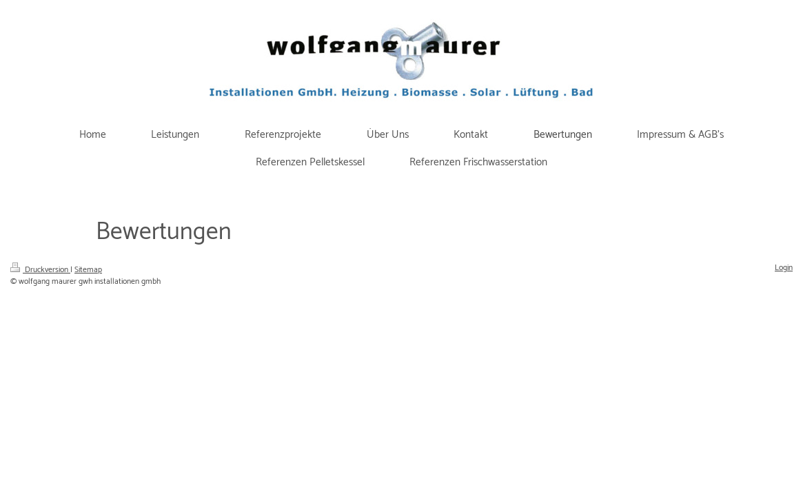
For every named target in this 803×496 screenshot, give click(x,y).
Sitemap (88, 269)
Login (784, 267)
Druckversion (40, 269)
